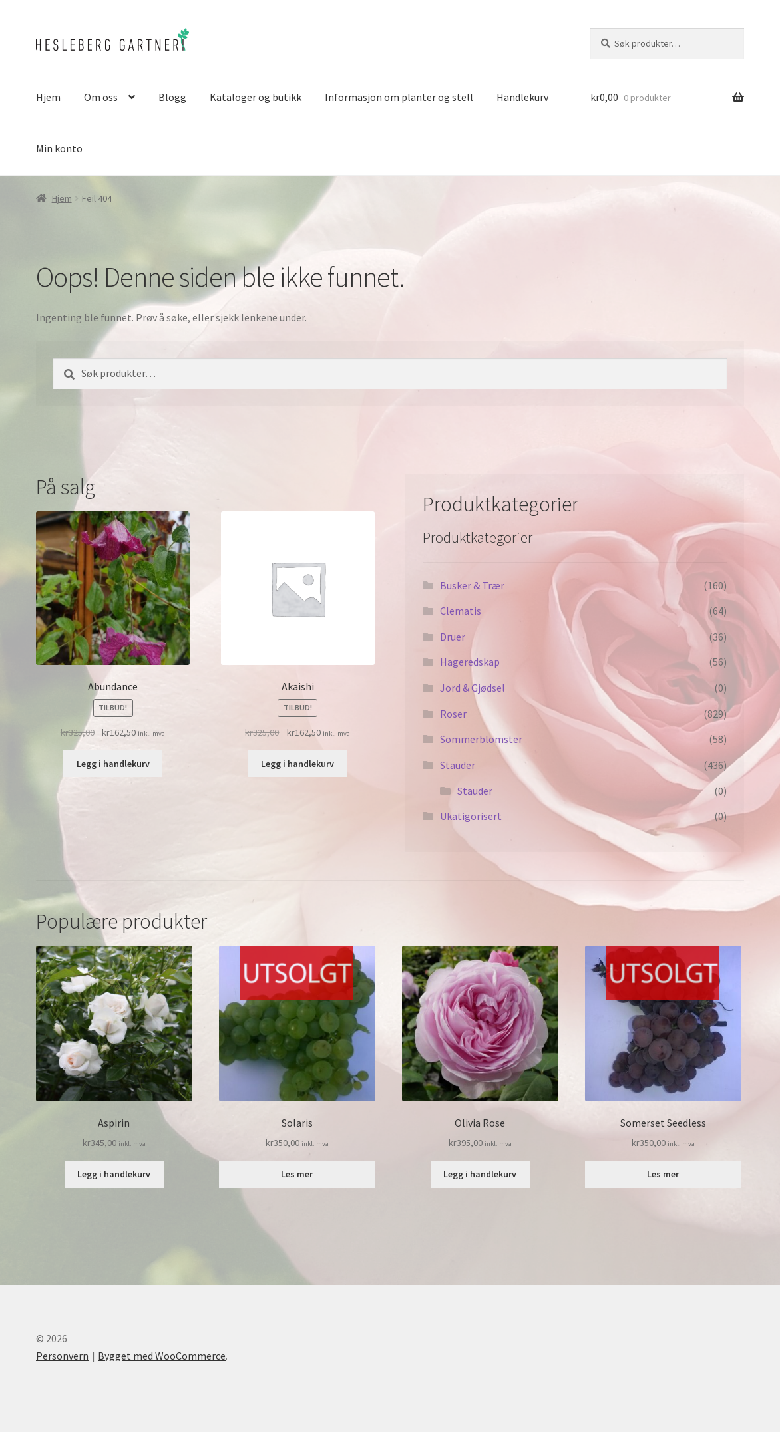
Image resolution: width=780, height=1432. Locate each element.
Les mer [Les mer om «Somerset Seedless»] (663, 1174)
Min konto (59, 148)
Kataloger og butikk (255, 97)
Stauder (457, 765)
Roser (453, 713)
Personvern (62, 1355)
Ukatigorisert (471, 816)
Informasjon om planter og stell (399, 97)
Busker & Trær (472, 585)
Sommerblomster (481, 739)
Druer (452, 636)
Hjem (48, 97)
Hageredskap (470, 661)
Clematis (460, 610)
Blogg (172, 97)
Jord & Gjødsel (472, 687)
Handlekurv (522, 97)
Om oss (101, 97)
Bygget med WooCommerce (162, 1355)
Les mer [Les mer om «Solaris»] (297, 1174)
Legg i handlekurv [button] (113, 764)
